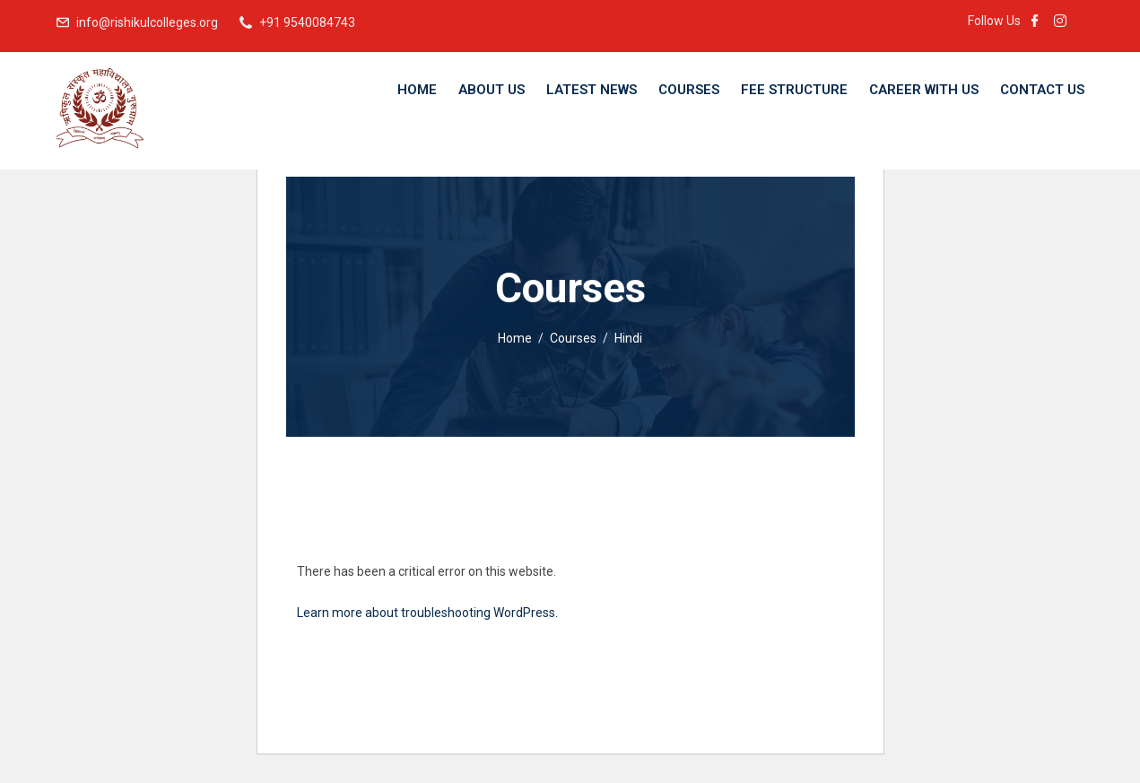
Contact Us (1042, 90)
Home (417, 90)
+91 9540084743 (307, 22)
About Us (491, 90)
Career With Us (924, 90)
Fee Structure (794, 90)
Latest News (591, 90)
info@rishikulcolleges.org (147, 22)
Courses (688, 90)
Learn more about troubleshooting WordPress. (427, 612)
